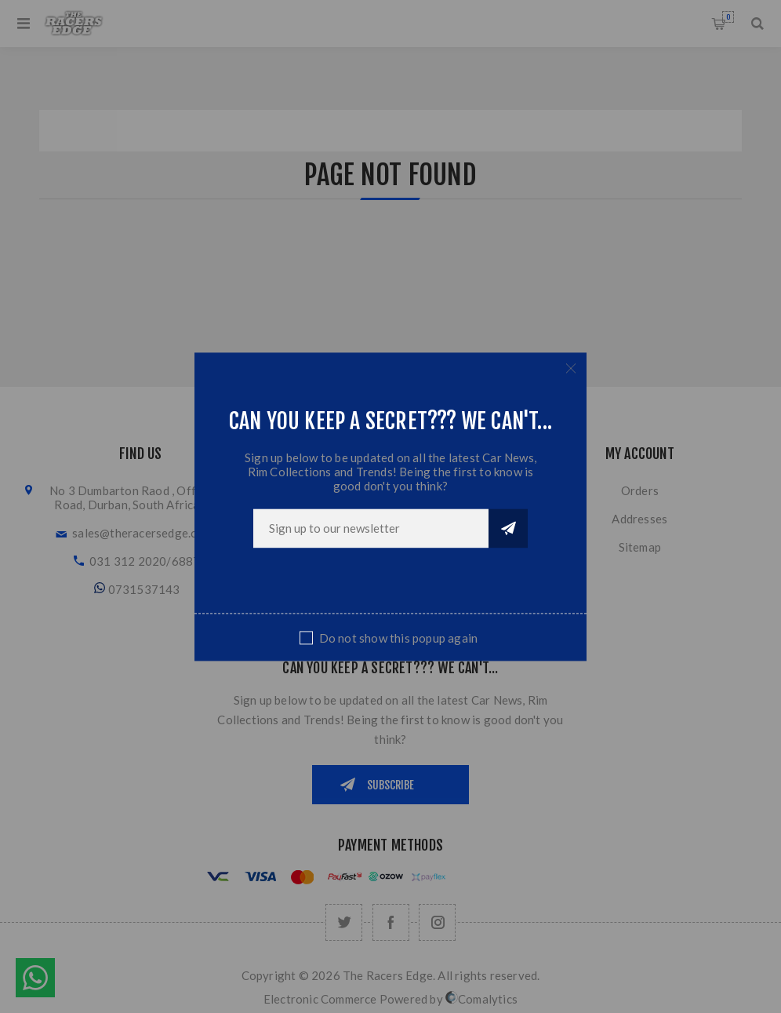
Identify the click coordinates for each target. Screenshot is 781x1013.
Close (571, 368)
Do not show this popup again (398, 638)
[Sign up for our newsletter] (371, 528)
